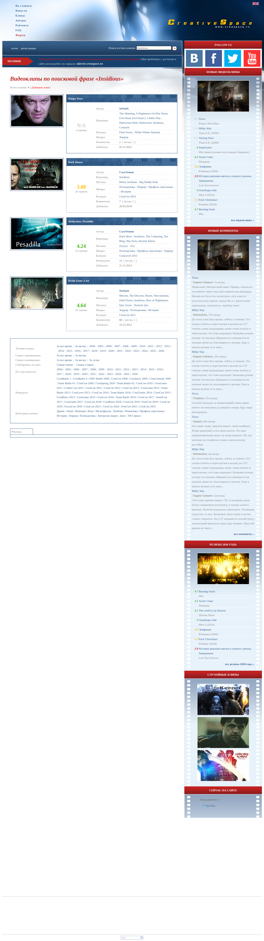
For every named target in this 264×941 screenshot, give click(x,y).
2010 (142, 346)
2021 (119, 350)
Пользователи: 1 (210, 799)
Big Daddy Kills (148, 181)
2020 (111, 350)
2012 (159, 346)
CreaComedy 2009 (160, 378)
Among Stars (206, 137)
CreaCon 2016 (105, 397)
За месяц (80, 346)
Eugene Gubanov (203, 282)
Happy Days (75, 98)
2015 (69, 350)
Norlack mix (141, 305)
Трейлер (118, 411)
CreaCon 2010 (144, 383)
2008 (125, 346)
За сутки (94, 360)
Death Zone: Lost (78, 280)
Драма (60, 411)
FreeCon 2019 (150, 401)
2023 (136, 350)
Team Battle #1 (66, 383)
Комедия (80, 411)
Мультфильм (103, 411)
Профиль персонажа (152, 411)
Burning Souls (207, 209)
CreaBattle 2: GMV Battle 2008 (91, 378)
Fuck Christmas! (208, 199)
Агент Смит (206, 156)
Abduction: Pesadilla (80, 221)
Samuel (197, 421)
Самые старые (85, 364)
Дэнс (123, 415)
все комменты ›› (244, 533)
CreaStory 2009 (138, 378)
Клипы (20, 15)
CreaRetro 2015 (66, 397)
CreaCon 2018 (93, 401)
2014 (61, 350)
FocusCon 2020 (73, 406)
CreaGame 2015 (86, 397)
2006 (109, 346)
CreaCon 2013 (130, 387)
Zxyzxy (123, 245)
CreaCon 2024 (111, 406)
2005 (100, 346)
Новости (21, 10)
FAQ (18, 30)
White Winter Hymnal (147, 132)
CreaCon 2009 (85, 383)
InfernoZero (200, 314)
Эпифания (205, 166)
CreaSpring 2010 (105, 383)
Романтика (131, 411)
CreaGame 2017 (73, 401)
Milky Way (205, 128)
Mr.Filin (210, 805)
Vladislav (198, 398)
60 (120, 319)
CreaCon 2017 (146, 397)
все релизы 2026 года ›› (239, 664)
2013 (167, 346)
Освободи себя (208, 190)
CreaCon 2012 (112, 387)
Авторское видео (107, 415)
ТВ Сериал (134, 415)
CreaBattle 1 (64, 378)
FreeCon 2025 (129, 406)
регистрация (28, 48)
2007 (117, 346)
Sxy (132, 245)
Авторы (20, 20)
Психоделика (88, 415)
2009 (134, 346)
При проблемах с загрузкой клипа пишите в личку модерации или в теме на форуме (88, 59)
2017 (86, 350)
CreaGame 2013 (150, 387)
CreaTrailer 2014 (142, 392)
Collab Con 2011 (74, 387)
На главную (23, 5)
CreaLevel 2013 (81, 392)
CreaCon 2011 (94, 387)
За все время (64, 346)
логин (14, 48)
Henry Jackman (128, 181)
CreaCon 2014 (100, 392)
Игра (91, 411)
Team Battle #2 (125, 383)
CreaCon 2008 (119, 378)
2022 (128, 350)
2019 (103, 350)
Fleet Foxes (126, 132)
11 (120, 260)
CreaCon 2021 (92, 406)
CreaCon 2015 (162, 392)
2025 (153, 350)
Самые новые (65, 364)
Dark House (75, 162)
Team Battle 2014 (120, 392)
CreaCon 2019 (131, 401)
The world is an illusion (212, 610)
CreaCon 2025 (147, 406)
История (62, 415)
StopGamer (205, 147)
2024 (144, 350)
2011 (150, 346)
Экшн (69, 411)
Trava (202, 118)
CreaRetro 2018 (112, 401)
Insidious (124, 177)
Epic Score (125, 305)
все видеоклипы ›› (242, 220)
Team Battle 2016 (126, 397)
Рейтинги (22, 25)
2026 (161, 350)
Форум (20, 35)
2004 (92, 346)
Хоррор (73, 415)
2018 (94, 350)
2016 (77, 350)
